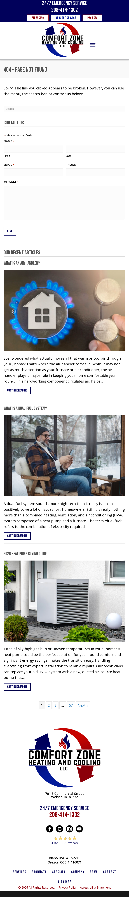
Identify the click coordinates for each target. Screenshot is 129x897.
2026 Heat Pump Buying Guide (25, 552)
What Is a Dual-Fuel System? (25, 407)
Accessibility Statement (95, 886)
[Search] (64, 109)
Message (11, 181)
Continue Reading (19, 389)
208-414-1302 (64, 10)
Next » (83, 703)
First (7, 155)
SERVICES (19, 870)
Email (9, 164)
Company (78, 870)
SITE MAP (64, 880)
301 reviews (70, 841)
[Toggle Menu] (92, 45)
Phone (71, 164)
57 (71, 703)
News (94, 870)
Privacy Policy (67, 886)
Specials (59, 870)
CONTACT (109, 870)
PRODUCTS (39, 870)
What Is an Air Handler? (22, 262)
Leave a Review (64, 848)
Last (69, 155)
